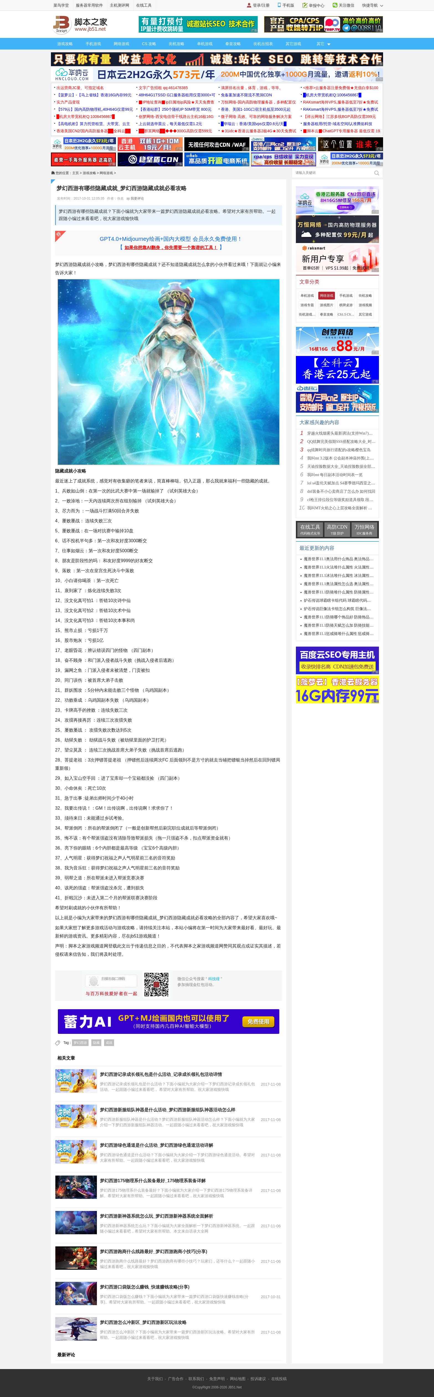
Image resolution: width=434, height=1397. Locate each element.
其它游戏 (293, 44)
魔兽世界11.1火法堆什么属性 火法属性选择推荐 (344, 567)
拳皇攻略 (233, 44)
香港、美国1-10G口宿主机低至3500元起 (256, 109)
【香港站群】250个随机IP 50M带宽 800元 (175, 109)
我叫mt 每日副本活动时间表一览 (335, 475)
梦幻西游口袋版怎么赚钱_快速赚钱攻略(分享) (145, 1287)
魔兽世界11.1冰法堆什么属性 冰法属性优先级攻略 (346, 576)
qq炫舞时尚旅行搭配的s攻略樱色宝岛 (339, 450)
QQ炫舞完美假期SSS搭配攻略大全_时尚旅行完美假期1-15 (356, 442)
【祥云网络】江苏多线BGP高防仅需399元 (339, 116)
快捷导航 (372, 5)
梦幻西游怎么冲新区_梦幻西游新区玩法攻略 (143, 1322)
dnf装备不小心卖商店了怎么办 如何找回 (341, 491)
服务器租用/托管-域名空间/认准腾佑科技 (337, 124)
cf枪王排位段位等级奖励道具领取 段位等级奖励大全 (351, 500)
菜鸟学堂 (61, 5)
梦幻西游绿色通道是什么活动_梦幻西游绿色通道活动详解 (156, 1145)
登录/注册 (261, 5)
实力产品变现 (68, 102)
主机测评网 (119, 5)
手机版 (288, 5)
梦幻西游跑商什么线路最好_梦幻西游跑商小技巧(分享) (153, 1251)
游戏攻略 (65, 44)
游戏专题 (307, 305)
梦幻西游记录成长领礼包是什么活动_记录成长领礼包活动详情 (161, 1074)
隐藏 (96, 1043)
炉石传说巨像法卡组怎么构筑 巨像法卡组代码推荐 (347, 609)
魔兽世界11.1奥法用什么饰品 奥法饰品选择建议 (344, 559)
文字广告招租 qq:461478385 (163, 88)
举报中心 (316, 5)
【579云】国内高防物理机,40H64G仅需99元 (94, 109)
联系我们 (196, 1379)
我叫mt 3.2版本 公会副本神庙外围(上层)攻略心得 (349, 458)
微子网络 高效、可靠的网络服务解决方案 (256, 116)
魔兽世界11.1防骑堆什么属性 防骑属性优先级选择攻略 (350, 592)
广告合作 (176, 1379)
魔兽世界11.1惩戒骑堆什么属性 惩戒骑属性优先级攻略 (350, 634)
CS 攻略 (149, 44)
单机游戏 (205, 44)
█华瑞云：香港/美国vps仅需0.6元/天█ (253, 124)
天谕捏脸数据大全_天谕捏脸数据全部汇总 (343, 466)
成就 (109, 1043)
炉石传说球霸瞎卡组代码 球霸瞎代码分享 (339, 600)
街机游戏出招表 (307, 314)
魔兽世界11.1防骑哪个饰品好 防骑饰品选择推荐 (344, 617)
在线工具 (144, 5)
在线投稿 (279, 1379)
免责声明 (217, 1379)
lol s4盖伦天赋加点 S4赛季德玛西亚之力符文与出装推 (352, 483)
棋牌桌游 (346, 305)
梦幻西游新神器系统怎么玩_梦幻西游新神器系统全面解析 (156, 1216)
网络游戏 (121, 44)
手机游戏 (93, 44)
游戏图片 (326, 305)
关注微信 (346, 5)
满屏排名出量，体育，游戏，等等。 (252, 88)
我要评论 (135, 198)
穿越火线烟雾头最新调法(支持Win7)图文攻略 (345, 433)
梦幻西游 (80, 1043)
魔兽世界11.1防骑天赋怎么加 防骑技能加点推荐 (344, 625)
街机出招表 (263, 44)
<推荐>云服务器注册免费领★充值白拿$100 (340, 88)
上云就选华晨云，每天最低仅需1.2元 (170, 124)
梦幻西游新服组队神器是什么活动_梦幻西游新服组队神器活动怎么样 (167, 1109)
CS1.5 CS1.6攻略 (346, 314)
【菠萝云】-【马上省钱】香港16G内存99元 (93, 95)
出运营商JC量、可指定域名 (80, 88)
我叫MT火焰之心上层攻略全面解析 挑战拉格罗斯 (349, 508)
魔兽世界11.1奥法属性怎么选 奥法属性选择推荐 (344, 584)
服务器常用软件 (89, 5)
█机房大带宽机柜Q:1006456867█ (332, 95)
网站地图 (238, 1379)
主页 (75, 173)
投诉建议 (258, 1379)
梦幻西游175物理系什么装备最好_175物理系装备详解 (153, 1180)
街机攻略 (176, 44)
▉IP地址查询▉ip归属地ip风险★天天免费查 (176, 102)
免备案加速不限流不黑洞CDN (246, 95)
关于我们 (155, 1379)
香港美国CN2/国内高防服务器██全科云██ (93, 131)
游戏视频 (365, 305)
